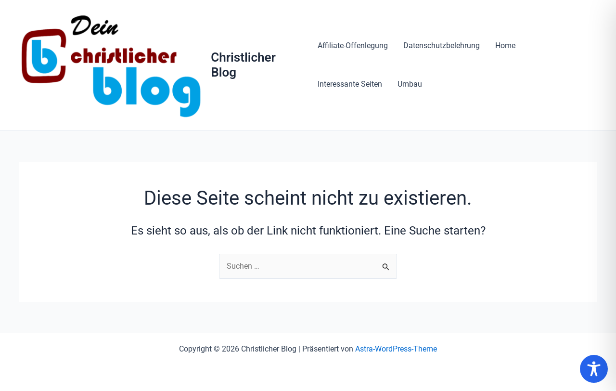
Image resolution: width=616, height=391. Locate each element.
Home (505, 45)
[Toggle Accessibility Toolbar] (594, 369)
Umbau (410, 84)
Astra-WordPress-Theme (396, 348)
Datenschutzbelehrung (441, 45)
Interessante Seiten (350, 84)
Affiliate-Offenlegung (353, 45)
